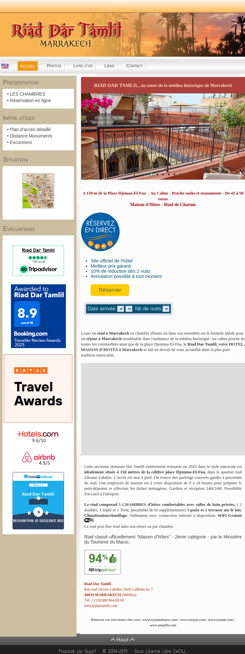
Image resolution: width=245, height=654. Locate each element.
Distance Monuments (31, 135)
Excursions (21, 142)
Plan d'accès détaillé (30, 129)
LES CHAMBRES (27, 94)
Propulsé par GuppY (78, 651)
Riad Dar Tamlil (38, 494)
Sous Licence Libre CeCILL (161, 651)
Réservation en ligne (30, 100)
